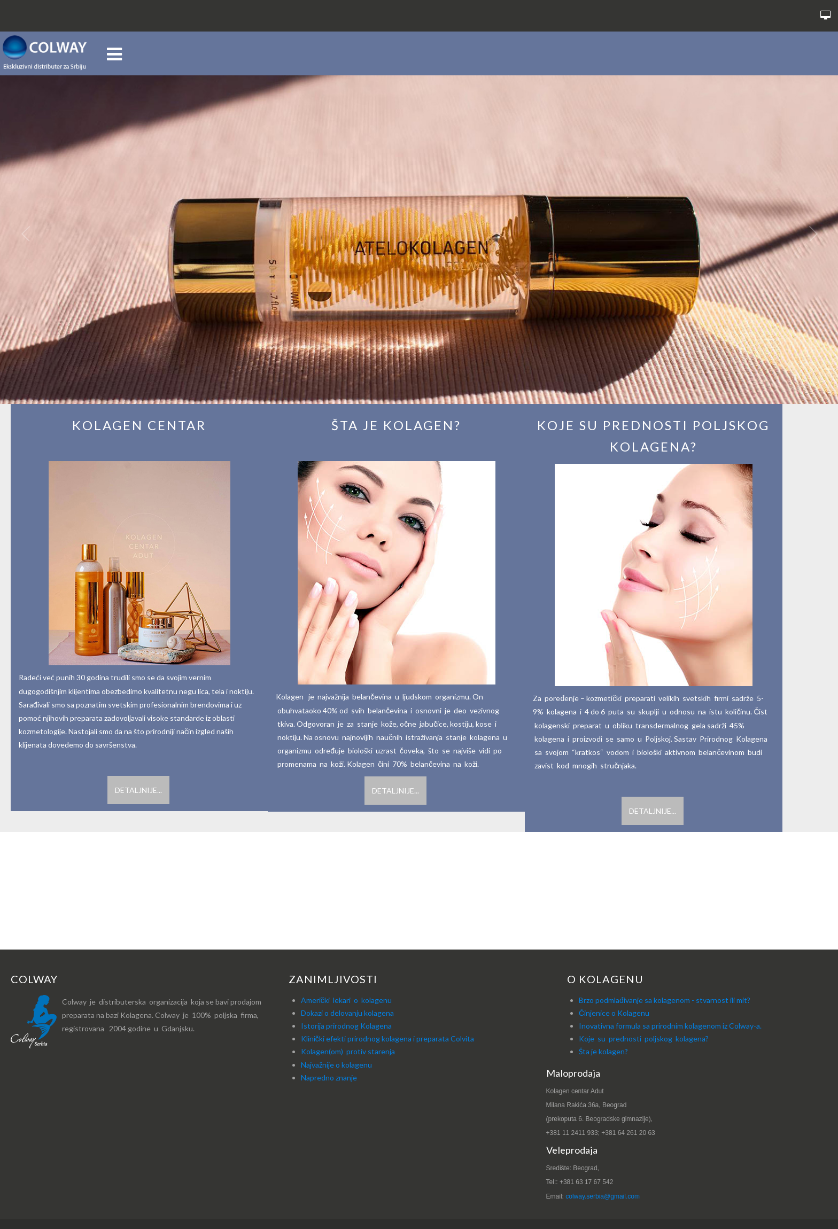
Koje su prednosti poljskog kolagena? (644, 1038)
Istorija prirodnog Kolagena (346, 1025)
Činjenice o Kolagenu (614, 1012)
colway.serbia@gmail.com (602, 1196)
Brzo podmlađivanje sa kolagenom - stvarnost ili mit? (664, 1000)
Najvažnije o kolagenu (336, 1064)
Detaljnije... (138, 790)
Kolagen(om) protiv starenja (348, 1051)
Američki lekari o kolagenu (346, 1000)
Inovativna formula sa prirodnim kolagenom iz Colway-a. (670, 1025)
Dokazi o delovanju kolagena (347, 1012)
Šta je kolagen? (603, 1051)
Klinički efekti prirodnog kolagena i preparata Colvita (387, 1038)
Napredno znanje (329, 1077)
